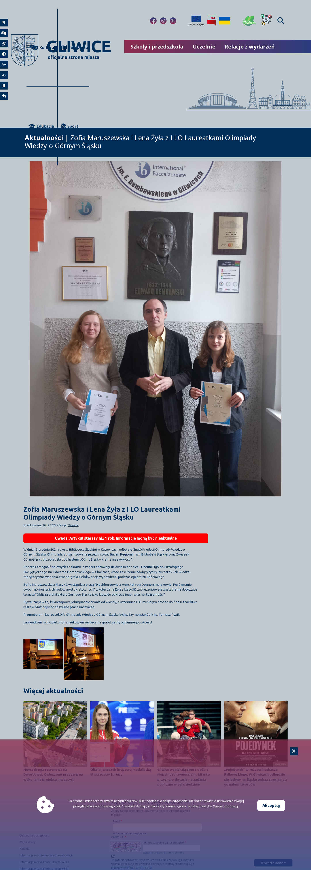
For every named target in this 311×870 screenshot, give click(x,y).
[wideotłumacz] (4, 33)
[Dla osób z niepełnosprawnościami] (266, 20)
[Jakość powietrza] (249, 20)
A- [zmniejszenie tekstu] (4, 75)
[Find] (280, 20)
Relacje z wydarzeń (250, 46)
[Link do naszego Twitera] (173, 20)
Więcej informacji (226, 806)
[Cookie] (294, 751)
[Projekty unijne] (196, 20)
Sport (69, 126)
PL (4, 22)
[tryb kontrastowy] (4, 54)
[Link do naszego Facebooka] (153, 20)
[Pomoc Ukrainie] (224, 20)
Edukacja (41, 126)
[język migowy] (4, 44)
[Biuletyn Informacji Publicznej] (211, 20)
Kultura (42, 47)
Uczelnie (204, 46)
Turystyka (74, 47)
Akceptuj (271, 805)
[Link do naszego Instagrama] (163, 20)
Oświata (73, 525)
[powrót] (4, 97)
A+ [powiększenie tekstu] (4, 64)
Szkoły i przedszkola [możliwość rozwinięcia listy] (157, 46)
